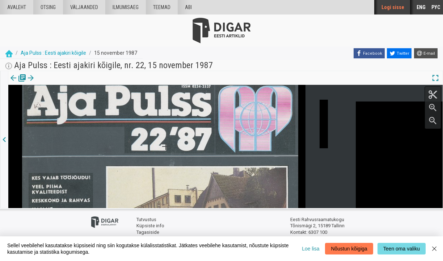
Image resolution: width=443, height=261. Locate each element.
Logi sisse (392, 7)
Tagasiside (147, 232)
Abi (188, 7)
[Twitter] (399, 53)
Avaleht (16, 7)
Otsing (48, 7)
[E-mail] (426, 53)
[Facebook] (369, 53)
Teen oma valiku (401, 249)
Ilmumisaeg (126, 7)
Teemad (161, 7)
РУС (435, 7)
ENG (421, 7)
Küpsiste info (150, 225)
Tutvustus (146, 219)
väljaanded (84, 7)
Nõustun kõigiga (349, 249)
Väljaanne (18, 83)
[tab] (18, 83)
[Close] (434, 248)
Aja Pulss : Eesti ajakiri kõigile (53, 53)
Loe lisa (310, 249)
